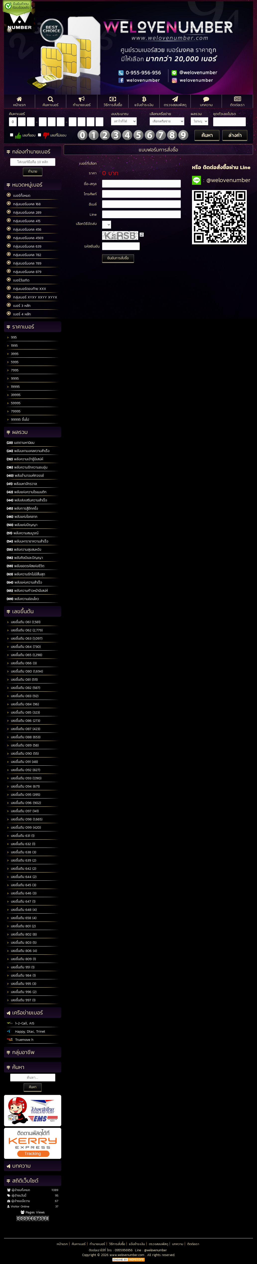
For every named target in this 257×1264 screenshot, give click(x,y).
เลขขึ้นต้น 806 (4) (22, 950)
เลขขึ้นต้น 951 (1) (20, 967)
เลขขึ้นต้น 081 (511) (22, 679)
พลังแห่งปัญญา (22, 525)
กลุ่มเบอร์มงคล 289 (24, 212)
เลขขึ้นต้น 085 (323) (23, 712)
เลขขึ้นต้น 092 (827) (23, 770)
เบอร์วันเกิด (18, 280)
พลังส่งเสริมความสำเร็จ (27, 500)
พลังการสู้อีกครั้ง (22, 508)
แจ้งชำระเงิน (137, 1244)
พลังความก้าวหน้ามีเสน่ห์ (27, 590)
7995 (12, 370)
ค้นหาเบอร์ (79, 1244)
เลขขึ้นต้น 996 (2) (21, 992)
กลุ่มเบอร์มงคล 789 (24, 263)
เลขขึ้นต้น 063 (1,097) (24, 638)
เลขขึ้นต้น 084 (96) (23, 704)
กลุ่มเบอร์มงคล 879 (24, 271)
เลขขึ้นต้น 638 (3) (21, 852)
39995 (13, 395)
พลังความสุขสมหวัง (24, 549)
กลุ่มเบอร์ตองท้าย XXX (26, 288)
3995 (12, 353)
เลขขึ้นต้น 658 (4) (21, 918)
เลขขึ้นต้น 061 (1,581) (23, 622)
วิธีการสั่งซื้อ (117, 1244)
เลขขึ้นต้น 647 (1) (21, 901)
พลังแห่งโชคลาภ (22, 516)
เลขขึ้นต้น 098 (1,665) (24, 819)
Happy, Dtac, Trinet (26, 1031)
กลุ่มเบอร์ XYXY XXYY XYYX (32, 297)
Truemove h (20, 1039)
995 (12, 337)
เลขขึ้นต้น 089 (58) (23, 745)
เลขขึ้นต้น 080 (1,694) (25, 671)
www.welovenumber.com (127, 1255)
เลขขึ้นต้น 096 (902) (24, 802)
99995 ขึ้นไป (18, 419)
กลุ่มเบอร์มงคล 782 (24, 255)
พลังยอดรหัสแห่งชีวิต (25, 566)
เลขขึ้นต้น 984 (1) (21, 975)
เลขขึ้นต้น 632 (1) (21, 844)
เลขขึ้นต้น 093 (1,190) (24, 778)
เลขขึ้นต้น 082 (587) (23, 687)
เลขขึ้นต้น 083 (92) (22, 696)
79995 (13, 411)
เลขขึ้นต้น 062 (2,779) (25, 630)
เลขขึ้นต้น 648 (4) (22, 909)
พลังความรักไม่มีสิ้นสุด (26, 574)
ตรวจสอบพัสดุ (158, 1244)
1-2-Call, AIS (20, 1023)
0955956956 (123, 1250)
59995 (13, 403)
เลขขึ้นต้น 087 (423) (23, 729)
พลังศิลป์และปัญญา (25, 557)
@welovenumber (155, 1250)
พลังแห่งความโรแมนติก (27, 492)
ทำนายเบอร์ (97, 1244)
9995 (13, 378)
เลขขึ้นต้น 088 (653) (23, 737)
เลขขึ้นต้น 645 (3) (21, 885)
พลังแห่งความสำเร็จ (24, 582)
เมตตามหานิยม (20, 442)
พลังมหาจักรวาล (22, 483)
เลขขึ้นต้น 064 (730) (24, 646)
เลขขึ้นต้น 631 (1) (20, 835)
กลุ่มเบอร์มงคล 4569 (25, 238)
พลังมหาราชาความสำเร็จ (27, 541)
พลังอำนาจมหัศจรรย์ (25, 475)
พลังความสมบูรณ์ (22, 533)
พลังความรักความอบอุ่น (27, 467)
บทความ (177, 1244)
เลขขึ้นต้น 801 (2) (21, 926)
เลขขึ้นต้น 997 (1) (21, 1000)
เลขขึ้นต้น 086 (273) (23, 720)
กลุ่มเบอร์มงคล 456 (24, 229)
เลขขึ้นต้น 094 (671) (23, 786)
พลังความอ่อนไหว (23, 598)
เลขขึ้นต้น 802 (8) (22, 934)
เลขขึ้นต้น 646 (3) (21, 893)
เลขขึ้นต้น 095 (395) (23, 794)
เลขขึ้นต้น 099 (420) (24, 827)
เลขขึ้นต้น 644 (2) (21, 876)
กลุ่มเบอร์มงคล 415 (23, 221)
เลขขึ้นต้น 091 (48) (22, 761)
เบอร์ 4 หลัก (19, 314)
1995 (12, 345)
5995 (12, 362)
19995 (13, 386)
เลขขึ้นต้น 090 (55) (23, 753)
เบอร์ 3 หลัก (19, 305)
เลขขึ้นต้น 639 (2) (21, 860)
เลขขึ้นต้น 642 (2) (21, 868)
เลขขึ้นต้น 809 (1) (21, 959)
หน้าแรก (62, 1244)
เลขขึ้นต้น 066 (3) (22, 663)
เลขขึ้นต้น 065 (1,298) (24, 655)
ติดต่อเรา (193, 1244)
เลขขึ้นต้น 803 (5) (21, 942)
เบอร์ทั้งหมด (18, 195)
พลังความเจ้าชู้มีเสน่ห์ (25, 459)
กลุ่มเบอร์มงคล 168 (24, 204)
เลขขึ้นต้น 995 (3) (21, 983)
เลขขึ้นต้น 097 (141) (23, 811)
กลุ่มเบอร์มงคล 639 (24, 246)
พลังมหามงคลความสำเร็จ (28, 451)
